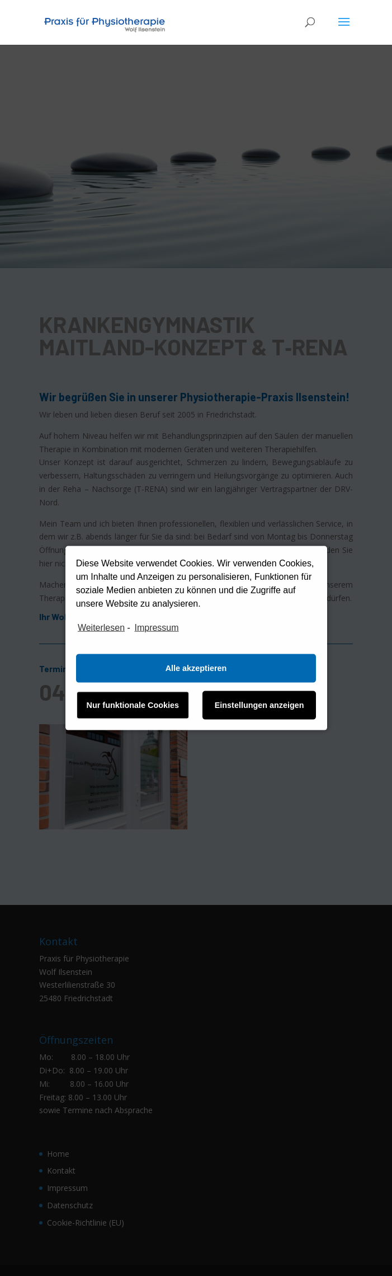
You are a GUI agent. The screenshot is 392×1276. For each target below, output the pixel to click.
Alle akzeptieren (196, 668)
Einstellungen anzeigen (259, 705)
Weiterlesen (101, 627)
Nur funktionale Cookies (133, 705)
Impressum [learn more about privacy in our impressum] (156, 627)
